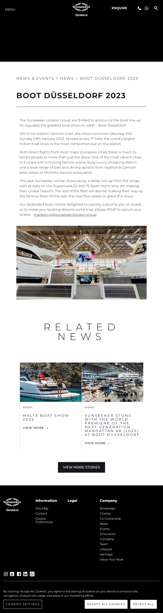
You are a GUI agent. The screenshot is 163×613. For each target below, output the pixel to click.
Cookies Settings (23, 604)
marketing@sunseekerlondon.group (65, 215)
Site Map (41, 508)
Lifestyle (106, 549)
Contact (41, 513)
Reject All (143, 604)
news (104, 524)
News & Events (35, 78)
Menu (10, 9)
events (105, 529)
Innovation (108, 534)
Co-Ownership (110, 519)
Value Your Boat (112, 559)
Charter (105, 513)
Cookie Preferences (44, 520)
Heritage (106, 554)
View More (33, 428)
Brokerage (107, 508)
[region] (81, 599)
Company (107, 539)
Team (104, 544)
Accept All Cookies (106, 604)
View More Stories (81, 467)
